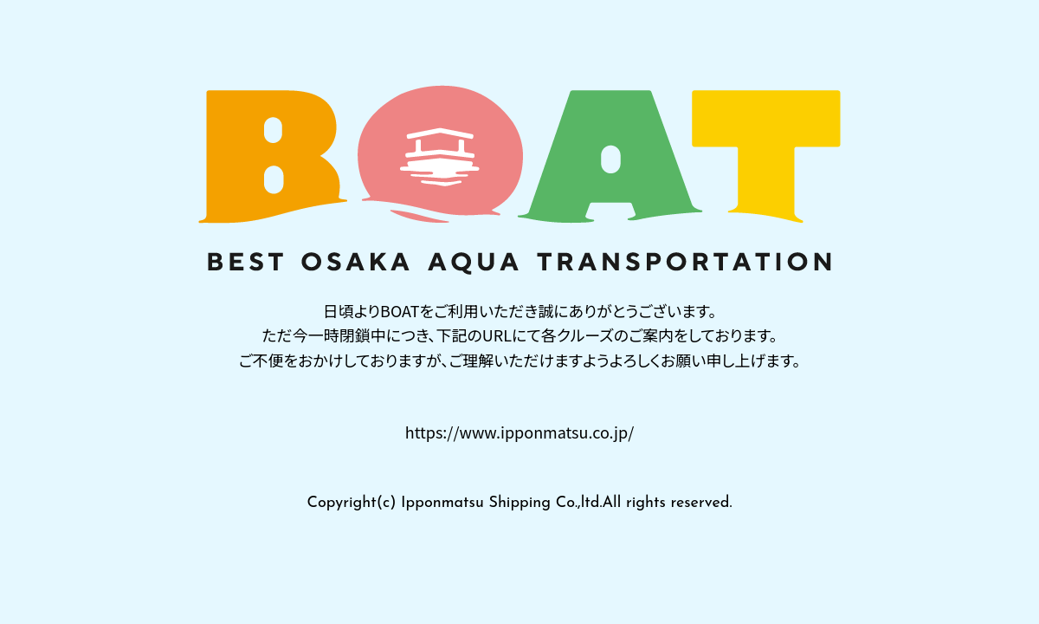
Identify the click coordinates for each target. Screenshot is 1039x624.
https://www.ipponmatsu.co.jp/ (519, 431)
